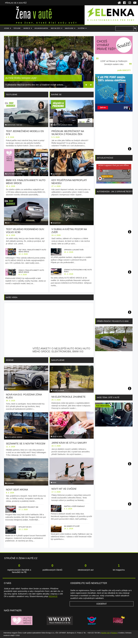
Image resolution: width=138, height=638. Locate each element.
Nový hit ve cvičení (63, 489)
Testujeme (16, 28)
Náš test (19, 125)
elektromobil (11, 125)
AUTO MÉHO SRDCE (14, 174)
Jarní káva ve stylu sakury (69, 443)
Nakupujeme (69, 28)
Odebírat (101, 604)
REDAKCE (53, 596)
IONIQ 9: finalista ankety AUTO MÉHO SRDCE (31, 271)
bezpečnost (56, 125)
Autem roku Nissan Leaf (21, 78)
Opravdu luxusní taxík (74, 250)
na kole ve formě (58, 390)
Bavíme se (26, 28)
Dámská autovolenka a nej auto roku (78, 271)
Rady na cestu (55, 28)
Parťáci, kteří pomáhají (74, 506)
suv (8, 223)
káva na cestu (57, 436)
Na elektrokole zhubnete (68, 397)
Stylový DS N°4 (25, 527)
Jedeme (6, 28)
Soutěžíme (81, 28)
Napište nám (105, 633)
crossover (10, 483)
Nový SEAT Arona (17, 489)
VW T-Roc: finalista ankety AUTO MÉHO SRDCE (32, 251)
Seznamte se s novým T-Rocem (25, 443)
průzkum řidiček (66, 125)
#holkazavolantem (41, 28)
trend (54, 482)
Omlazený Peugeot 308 (28, 507)
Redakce (114, 633)
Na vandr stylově (72, 526)
